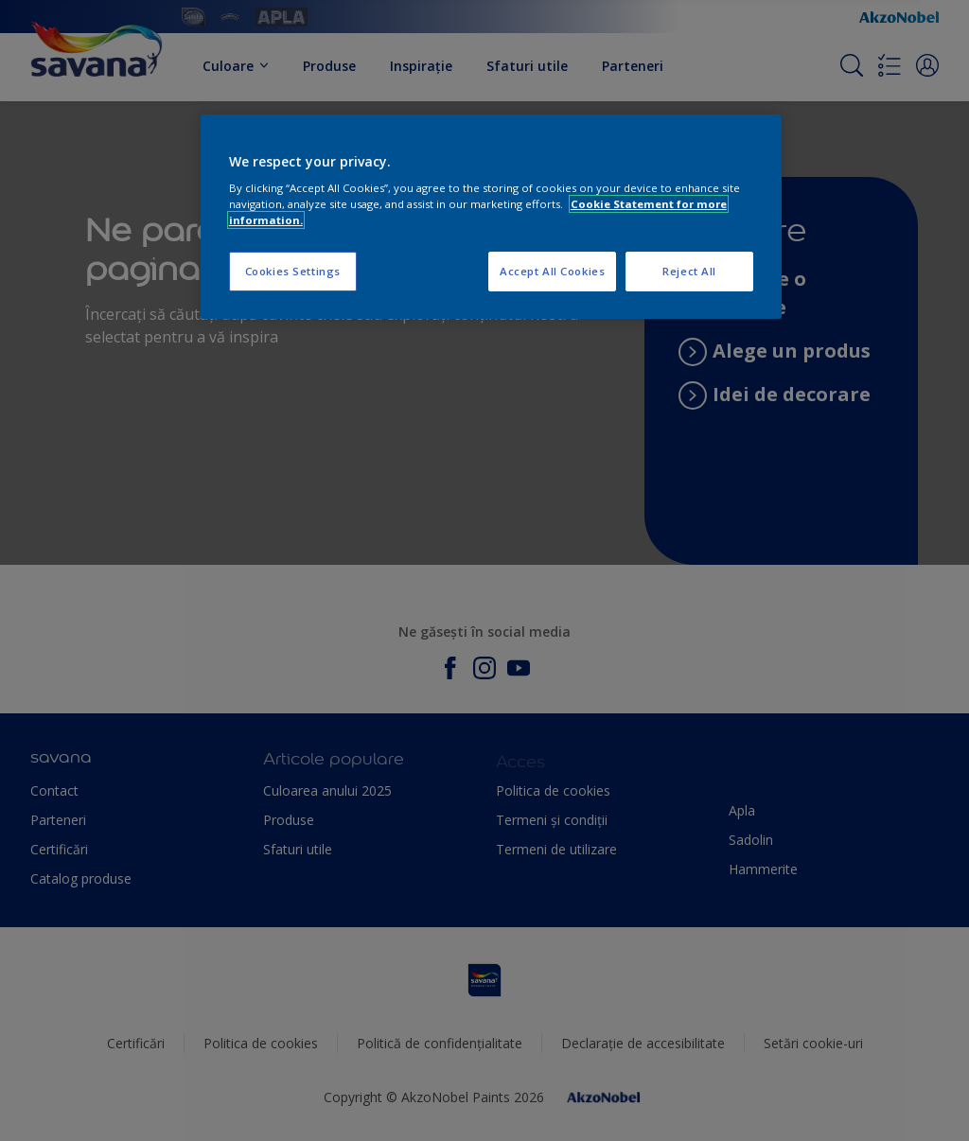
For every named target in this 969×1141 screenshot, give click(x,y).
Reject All (689, 271)
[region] (491, 217)
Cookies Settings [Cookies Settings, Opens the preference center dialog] (293, 271)
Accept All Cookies (552, 271)
